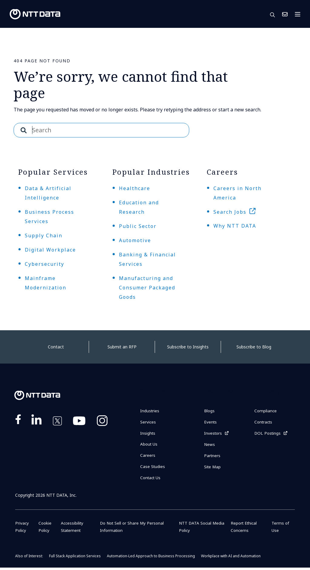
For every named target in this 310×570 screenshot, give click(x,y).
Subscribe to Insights (188, 347)
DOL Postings (268, 434)
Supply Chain (43, 235)
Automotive (135, 240)
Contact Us (285, 14)
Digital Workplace (50, 249)
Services (148, 422)
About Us (149, 445)
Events (210, 422)
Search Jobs (229, 212)
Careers (147, 457)
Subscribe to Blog (253, 347)
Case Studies (153, 468)
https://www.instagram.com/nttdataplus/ (102, 422)
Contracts (264, 422)
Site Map (213, 469)
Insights (148, 434)
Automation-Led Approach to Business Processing (151, 558)
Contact (56, 347)
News (209, 446)
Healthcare (134, 188)
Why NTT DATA (234, 225)
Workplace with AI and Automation (231, 558)
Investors (213, 434)
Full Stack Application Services (75, 558)
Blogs (209, 411)
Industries (150, 411)
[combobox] (101, 130)
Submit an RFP (122, 347)
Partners (212, 457)
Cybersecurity (44, 264)
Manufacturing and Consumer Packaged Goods (147, 287)
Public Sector (138, 226)
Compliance (265, 411)
